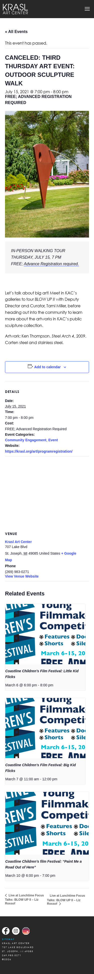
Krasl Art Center (18, 542)
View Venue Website (22, 576)
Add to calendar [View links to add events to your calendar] (47, 367)
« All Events (16, 31)
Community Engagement (25, 440)
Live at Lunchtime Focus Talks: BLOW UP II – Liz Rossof (24, 899)
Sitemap (8, 939)
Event (53, 440)
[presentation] (45, 634)
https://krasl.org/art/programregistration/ (38, 451)
